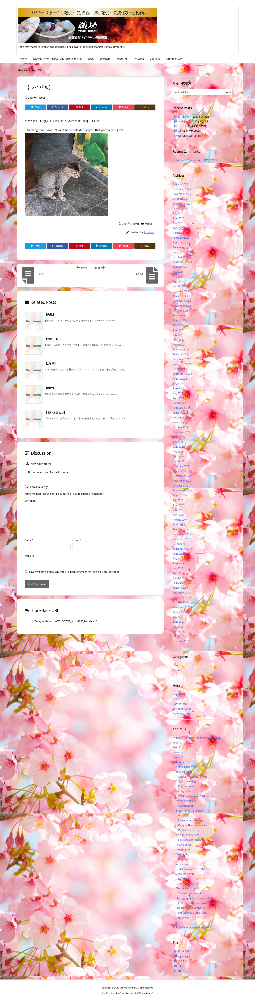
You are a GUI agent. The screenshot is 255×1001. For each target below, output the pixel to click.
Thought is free (145, 993)
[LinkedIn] (101, 107)
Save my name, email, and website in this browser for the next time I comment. (75, 566)
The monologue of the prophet (193, 898)
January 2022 (180, 412)
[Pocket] (123, 107)
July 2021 (178, 441)
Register (178, 694)
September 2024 (182, 262)
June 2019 (178, 563)
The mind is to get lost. (188, 888)
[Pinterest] (79, 107)
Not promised (183, 844)
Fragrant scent (187, 786)
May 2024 (178, 276)
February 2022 (181, 407)
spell (175, 922)
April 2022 (178, 398)
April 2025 (178, 228)
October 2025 (180, 198)
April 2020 (178, 514)
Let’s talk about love (187, 830)
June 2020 (178, 505)
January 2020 (180, 529)
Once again (181, 854)
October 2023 (180, 310)
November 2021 (182, 422)
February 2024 (181, 291)
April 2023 (178, 339)
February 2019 (181, 582)
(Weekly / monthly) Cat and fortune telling (197, 737)
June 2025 (178, 218)
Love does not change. (188, 835)
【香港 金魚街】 (182, 116)
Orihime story (181, 762)
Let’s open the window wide (191, 825)
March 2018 (179, 636)
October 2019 (180, 544)
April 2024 (178, 281)
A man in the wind (185, 767)
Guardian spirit (187, 805)
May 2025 (178, 223)
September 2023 (182, 315)
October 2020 (180, 485)
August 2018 (180, 612)
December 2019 (182, 534)
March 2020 (179, 519)
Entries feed (180, 703)
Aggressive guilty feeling (193, 776)
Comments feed (182, 708)
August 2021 (180, 437)
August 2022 (180, 378)
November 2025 (182, 194)
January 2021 (180, 471)
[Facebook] (57, 107)
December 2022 (182, 359)
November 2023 (182, 305)
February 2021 (181, 466)
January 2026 (180, 184)
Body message (183, 771)
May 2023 (178, 335)
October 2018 (180, 602)
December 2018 (182, 592)
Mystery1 (178, 752)
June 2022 (178, 388)
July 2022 (178, 383)
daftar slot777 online (185, 160)
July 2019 (178, 558)
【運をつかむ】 (209, 160)
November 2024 (182, 252)
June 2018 (178, 621)
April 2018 (178, 631)
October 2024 (180, 257)
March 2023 (179, 344)
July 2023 (178, 325)
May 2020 (178, 510)
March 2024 (179, 286)
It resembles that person (189, 810)
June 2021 (178, 446)
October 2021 (180, 427)
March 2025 (179, 232)
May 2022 (178, 393)
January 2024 (180, 296)
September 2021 (182, 432)
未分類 (38, 70)
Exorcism (178, 747)
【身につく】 (180, 126)
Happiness (184, 849)
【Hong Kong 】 (182, 121)
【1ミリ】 (50, 363)
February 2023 (181, 349)
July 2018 (178, 616)
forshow (149, 232)
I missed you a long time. (192, 912)
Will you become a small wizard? (191, 927)
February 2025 (181, 237)
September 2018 (182, 607)
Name (29, 534)
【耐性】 (50, 388)
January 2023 (180, 354)
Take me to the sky (186, 883)
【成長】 (177, 131)
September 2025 (182, 203)
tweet (176, 665)
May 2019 (178, 568)
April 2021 (178, 456)
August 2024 (180, 266)
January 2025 (180, 242)
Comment (31, 500)
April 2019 (178, 573)
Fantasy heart (183, 791)
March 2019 (179, 578)
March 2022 (179, 403)
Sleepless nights (184, 873)
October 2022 (180, 369)
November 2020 (182, 480)
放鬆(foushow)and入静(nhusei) (196, 796)
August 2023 (180, 320)
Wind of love (182, 917)
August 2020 (180, 495)
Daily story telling (185, 781)
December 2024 (182, 247)
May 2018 (178, 626)
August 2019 (180, 553)
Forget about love (185, 801)
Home (24, 70)
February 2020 (181, 524)
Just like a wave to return (192, 869)
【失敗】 (50, 314)
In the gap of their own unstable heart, (200, 903)
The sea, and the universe (190, 907)
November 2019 (182, 539)
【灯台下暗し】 (54, 339)
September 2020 (182, 490)
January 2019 (180, 587)
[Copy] (144, 107)
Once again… (186, 859)
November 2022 (182, 364)
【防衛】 (177, 136)
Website (29, 550)
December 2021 (182, 417)
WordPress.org (181, 713)
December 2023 (182, 300)
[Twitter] (35, 107)
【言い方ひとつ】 (55, 412)
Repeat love (182, 864)
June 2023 (178, 330)
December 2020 (182, 475)
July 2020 (178, 500)
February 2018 (181, 641)
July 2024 (178, 271)
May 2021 (178, 451)
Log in (176, 699)
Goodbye (183, 815)
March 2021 (179, 461)
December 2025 (182, 189)
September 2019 (182, 548)
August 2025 (180, 208)
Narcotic (183, 878)
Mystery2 (178, 757)
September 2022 (182, 373)
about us (178, 742)
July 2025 (178, 213)
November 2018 (182, 597)
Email (76, 534)
